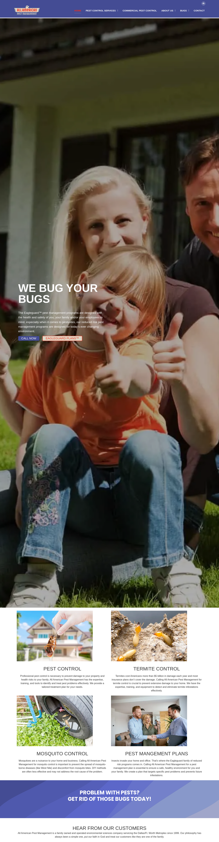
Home (77, 11)
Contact (199, 11)
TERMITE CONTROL (156, 669)
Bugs (184, 11)
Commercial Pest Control (140, 11)
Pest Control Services (102, 11)
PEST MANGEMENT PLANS (156, 753)
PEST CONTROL (62, 669)
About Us (168, 11)
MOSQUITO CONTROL (62, 753)
